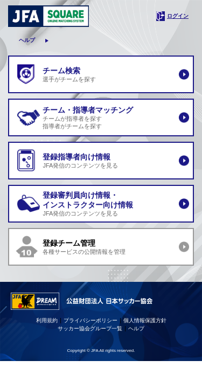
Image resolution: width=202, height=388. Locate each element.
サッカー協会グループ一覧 (90, 328)
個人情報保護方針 (144, 320)
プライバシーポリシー (90, 320)
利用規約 (47, 320)
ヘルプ (27, 40)
